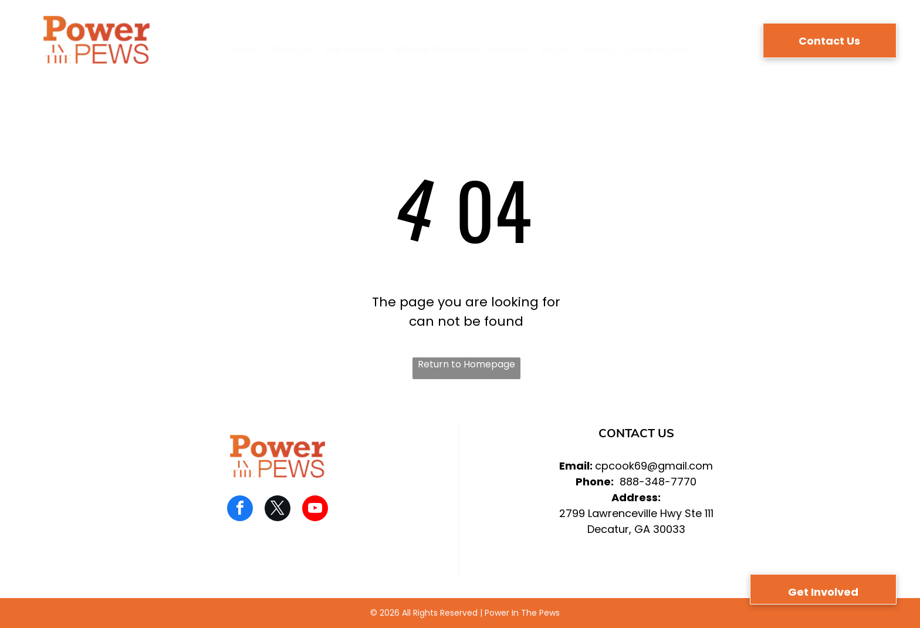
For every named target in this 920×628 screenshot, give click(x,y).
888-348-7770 (658, 481)
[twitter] (277, 509)
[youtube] (315, 509)
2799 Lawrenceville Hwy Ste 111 (636, 513)
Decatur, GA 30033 (636, 529)
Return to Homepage (466, 364)
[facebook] (240, 509)
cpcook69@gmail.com (654, 465)
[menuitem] (244, 49)
